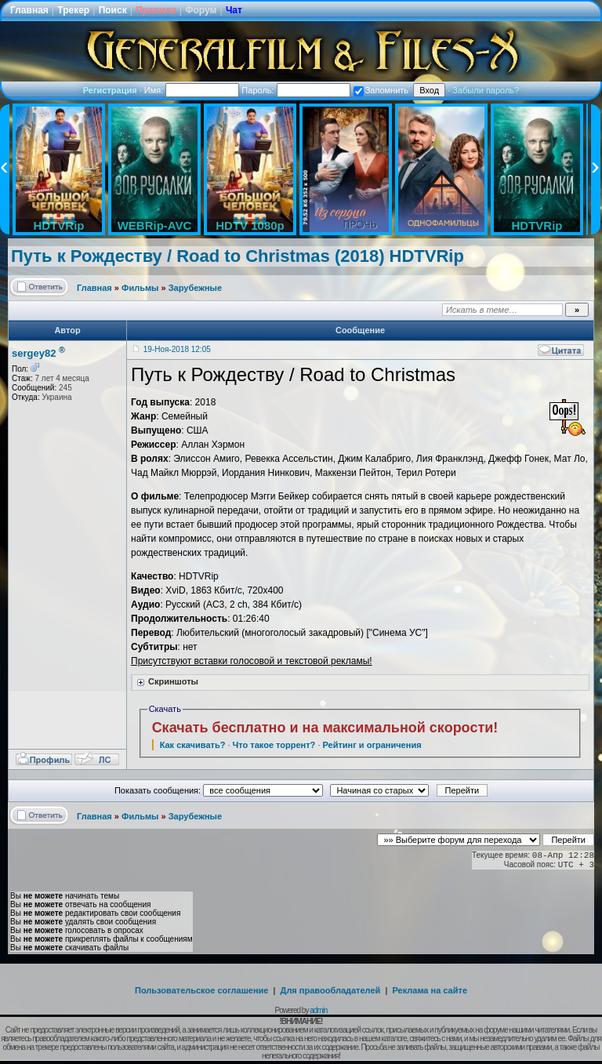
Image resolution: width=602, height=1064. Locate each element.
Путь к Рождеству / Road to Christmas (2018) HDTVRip (237, 256)
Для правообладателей (331, 990)
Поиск (113, 10)
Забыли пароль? (485, 90)
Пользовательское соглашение (201, 990)
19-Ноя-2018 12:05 (177, 349)
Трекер (73, 10)
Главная (29, 10)
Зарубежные (195, 287)
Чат (234, 10)
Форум (200, 10)
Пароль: (295, 90)
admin (318, 1010)
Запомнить (381, 90)
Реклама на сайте (429, 990)
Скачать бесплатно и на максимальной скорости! (325, 727)
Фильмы (139, 287)
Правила (156, 10)
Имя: (192, 90)
